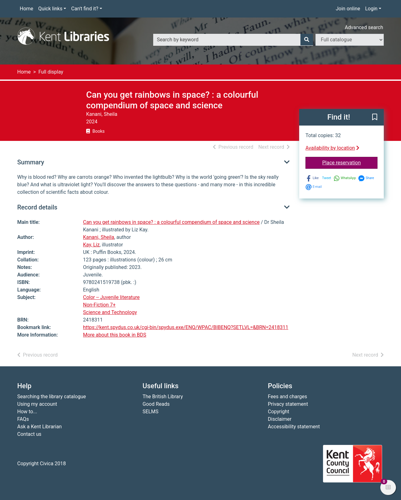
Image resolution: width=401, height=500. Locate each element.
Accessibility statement (294, 427)
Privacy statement (288, 404)
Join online (348, 9)
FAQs (23, 419)
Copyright (278, 412)
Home (26, 9)
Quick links (50, 9)
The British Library (163, 396)
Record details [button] (37, 207)
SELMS (151, 412)
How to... (27, 412)
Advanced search (364, 27)
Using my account (37, 404)
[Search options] (349, 40)
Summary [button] (30, 162)
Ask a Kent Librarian (39, 427)
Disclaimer (279, 419)
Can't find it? (84, 9)
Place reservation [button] (350, 162)
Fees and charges (287, 396)
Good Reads (156, 404)
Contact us (29, 434)
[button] (375, 118)
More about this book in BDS (114, 335)
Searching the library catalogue (51, 396)
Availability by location (332, 148)
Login (371, 9)
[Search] (306, 40)
